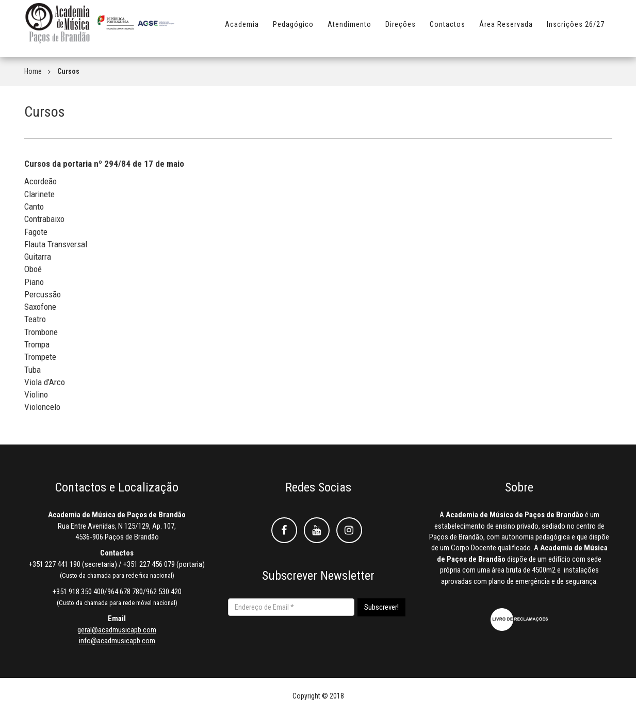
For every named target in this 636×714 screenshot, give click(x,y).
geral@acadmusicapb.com (116, 629)
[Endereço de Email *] (291, 607)
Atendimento (349, 29)
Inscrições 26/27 (576, 29)
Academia (242, 29)
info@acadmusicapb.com (117, 640)
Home (33, 71)
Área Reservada (506, 29)
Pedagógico (293, 29)
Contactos (447, 29)
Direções (400, 29)
